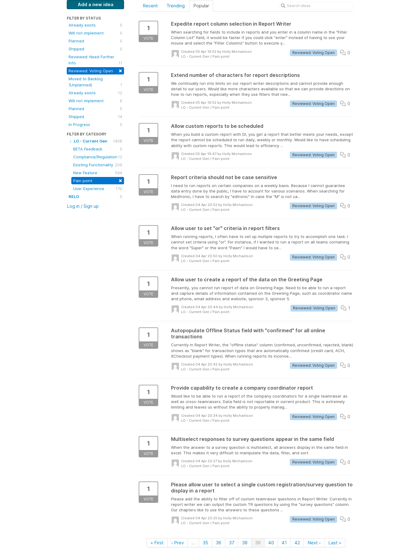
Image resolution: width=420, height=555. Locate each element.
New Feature (97, 173)
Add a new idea (95, 4)
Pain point (97, 180)
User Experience (97, 189)
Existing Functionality (97, 165)
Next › (314, 543)
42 (297, 543)
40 (271, 543)
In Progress (95, 124)
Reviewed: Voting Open (95, 70)
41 (284, 543)
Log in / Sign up (83, 206)
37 (231, 543)
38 (244, 543)
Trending (175, 6)
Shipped (95, 49)
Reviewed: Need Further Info (95, 60)
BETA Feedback (97, 149)
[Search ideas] (316, 6)
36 (218, 543)
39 (258, 543)
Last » (334, 543)
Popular (201, 6)
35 (205, 543)
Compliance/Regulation (97, 157)
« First (157, 543)
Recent (150, 6)
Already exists (95, 25)
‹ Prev (177, 543)
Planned (95, 41)
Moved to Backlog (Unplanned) (95, 82)
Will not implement (95, 33)
